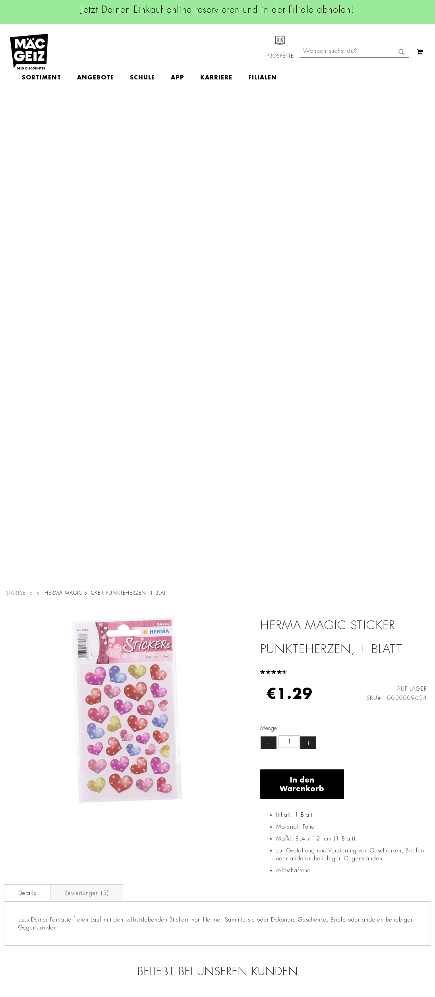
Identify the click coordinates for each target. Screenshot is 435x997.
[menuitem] (87, 52)
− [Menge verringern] (269, 262)
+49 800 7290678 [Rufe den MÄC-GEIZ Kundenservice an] (294, 804)
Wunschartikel (18, 897)
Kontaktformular (297, 852)
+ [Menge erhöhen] (308, 262)
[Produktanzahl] (289, 261)
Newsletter (14, 853)
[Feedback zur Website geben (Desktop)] (306, 937)
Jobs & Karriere (19, 790)
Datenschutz (86, 779)
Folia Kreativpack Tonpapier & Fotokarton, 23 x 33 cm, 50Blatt (164, 620)
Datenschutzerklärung (398, 861)
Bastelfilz (57, 611)
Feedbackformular (300, 866)
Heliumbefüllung (22, 886)
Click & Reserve (20, 841)
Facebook (188, 781)
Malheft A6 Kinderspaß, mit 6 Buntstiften (377, 616)
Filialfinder (14, 779)
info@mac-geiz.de (299, 839)
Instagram (189, 799)
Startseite (19, 112)
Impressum (84, 801)
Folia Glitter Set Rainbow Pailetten (271, 616)
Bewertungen (86, 412)
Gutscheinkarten (21, 908)
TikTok (184, 834)
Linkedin (186, 816)
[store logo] (29, 52)
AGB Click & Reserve (97, 790)
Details (27, 412)
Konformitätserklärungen (102, 953)
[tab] (27, 411)
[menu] (195, 52)
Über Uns (12, 801)
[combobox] (354, 85)
